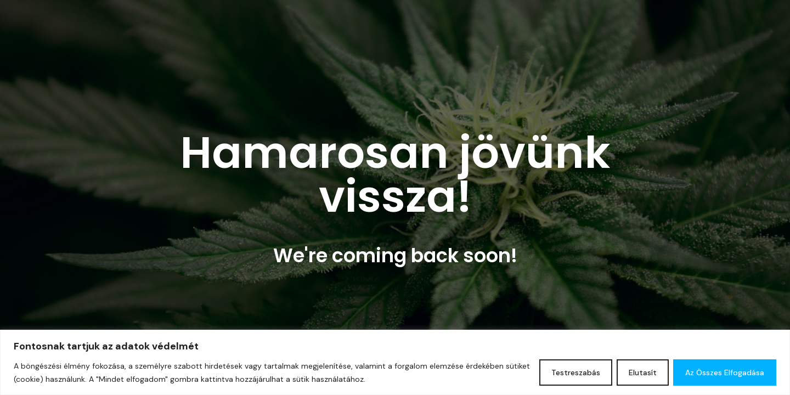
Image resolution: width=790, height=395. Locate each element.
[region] (395, 362)
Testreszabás (575, 372)
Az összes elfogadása (724, 372)
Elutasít (643, 372)
